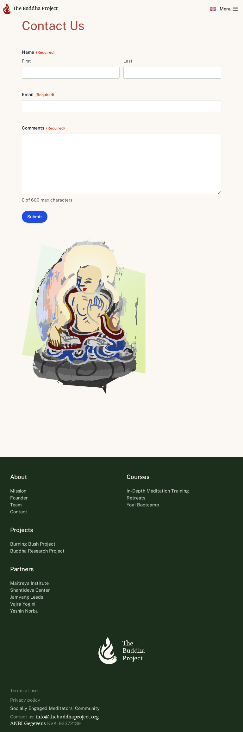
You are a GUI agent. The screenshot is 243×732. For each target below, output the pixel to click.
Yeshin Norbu (24, 611)
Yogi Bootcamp (143, 504)
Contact (18, 511)
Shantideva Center (30, 590)
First (26, 61)
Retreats (136, 497)
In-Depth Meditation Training (158, 490)
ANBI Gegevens (28, 723)
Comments (43, 128)
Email (38, 95)
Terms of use (24, 690)
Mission (18, 490)
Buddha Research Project (37, 551)
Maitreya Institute (29, 583)
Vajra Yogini (22, 604)
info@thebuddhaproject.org (67, 716)
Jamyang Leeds (26, 597)
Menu (229, 8)
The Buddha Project (30, 8)
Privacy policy (25, 700)
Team (16, 504)
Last (127, 61)
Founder (19, 497)
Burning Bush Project (32, 544)
